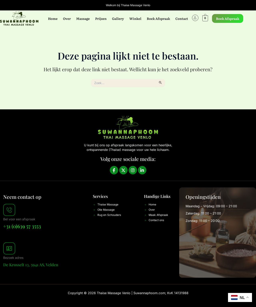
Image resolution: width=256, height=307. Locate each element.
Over (67, 18)
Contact (181, 18)
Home (52, 18)
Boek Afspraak (158, 18)
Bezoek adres (13, 257)
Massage (83, 18)
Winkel (135, 18)
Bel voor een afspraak (19, 219)
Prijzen (100, 18)
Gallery (118, 18)
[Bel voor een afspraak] (9, 210)
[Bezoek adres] (9, 248)
